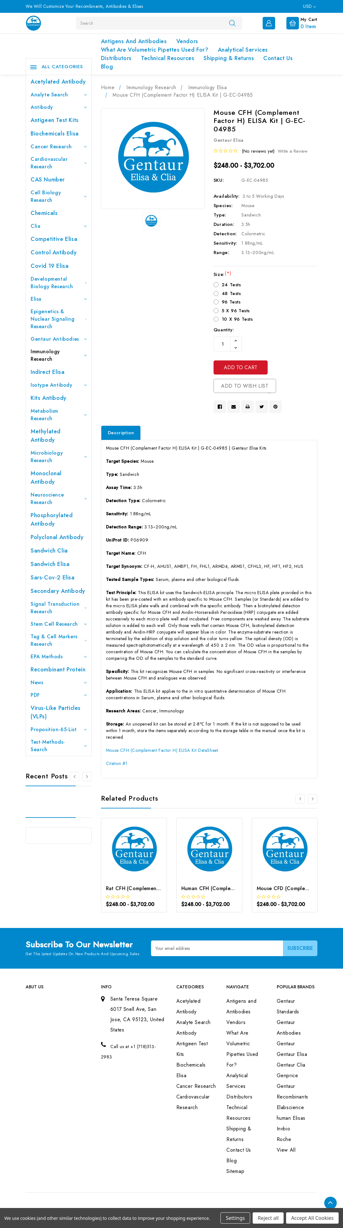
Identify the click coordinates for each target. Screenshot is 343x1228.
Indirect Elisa (47, 372)
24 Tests (231, 284)
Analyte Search (59, 94)
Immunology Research (59, 355)
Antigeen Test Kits (55, 120)
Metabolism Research (59, 414)
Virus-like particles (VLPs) (56, 712)
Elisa (59, 299)
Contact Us (278, 58)
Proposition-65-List (59, 729)
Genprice (287, 1075)
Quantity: (224, 329)
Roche (284, 1139)
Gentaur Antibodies (59, 339)
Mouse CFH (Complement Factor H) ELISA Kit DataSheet (162, 750)
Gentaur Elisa (292, 1054)
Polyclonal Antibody (57, 537)
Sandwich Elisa (50, 564)
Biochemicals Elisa (55, 134)
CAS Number (48, 180)
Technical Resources (167, 58)
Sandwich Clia (49, 551)
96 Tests (231, 301)
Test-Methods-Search (59, 745)
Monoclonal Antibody (46, 477)
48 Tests (231, 293)
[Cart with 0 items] (296, 22)
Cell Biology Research (59, 196)
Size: (222, 274)
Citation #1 (117, 763)
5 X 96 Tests (236, 310)
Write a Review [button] (292, 151)
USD (309, 6)
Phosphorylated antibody (52, 519)
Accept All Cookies (312, 1218)
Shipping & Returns (229, 58)
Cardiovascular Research (59, 162)
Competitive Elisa (54, 239)
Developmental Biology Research (59, 282)
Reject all (268, 1218)
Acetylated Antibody (58, 82)
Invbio (283, 1128)
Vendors (187, 41)
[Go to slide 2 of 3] (87, 776)
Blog (107, 67)
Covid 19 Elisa (49, 266)
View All (286, 1150)
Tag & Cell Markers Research (59, 640)
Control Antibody (54, 252)
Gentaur (286, 1043)
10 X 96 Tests (237, 319)
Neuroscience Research (59, 498)
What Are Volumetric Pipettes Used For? (155, 50)
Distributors (116, 58)
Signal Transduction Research (59, 607)
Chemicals (44, 213)
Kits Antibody (49, 398)
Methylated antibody (46, 435)
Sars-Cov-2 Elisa (53, 577)
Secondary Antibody (58, 591)
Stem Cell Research (59, 624)
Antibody (59, 107)
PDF (59, 695)
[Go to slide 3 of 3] (74, 776)
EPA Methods (59, 656)
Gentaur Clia (291, 1064)
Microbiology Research (59, 456)
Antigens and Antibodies (134, 41)
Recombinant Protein (58, 669)
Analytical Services (243, 50)
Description (121, 432)
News (59, 682)
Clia (59, 226)
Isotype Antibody (59, 385)
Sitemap (235, 1171)
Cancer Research (59, 146)
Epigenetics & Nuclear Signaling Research (59, 319)
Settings (235, 1218)
